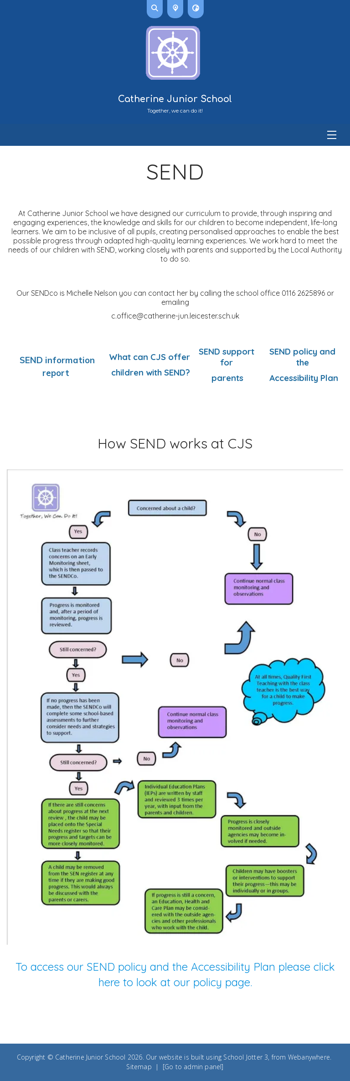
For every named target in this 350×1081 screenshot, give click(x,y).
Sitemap (138, 1066)
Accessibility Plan (302, 377)
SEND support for (226, 357)
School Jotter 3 (245, 1057)
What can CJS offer (149, 356)
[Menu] (175, 135)
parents (226, 377)
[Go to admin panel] (193, 1066)
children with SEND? (149, 372)
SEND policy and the (302, 357)
